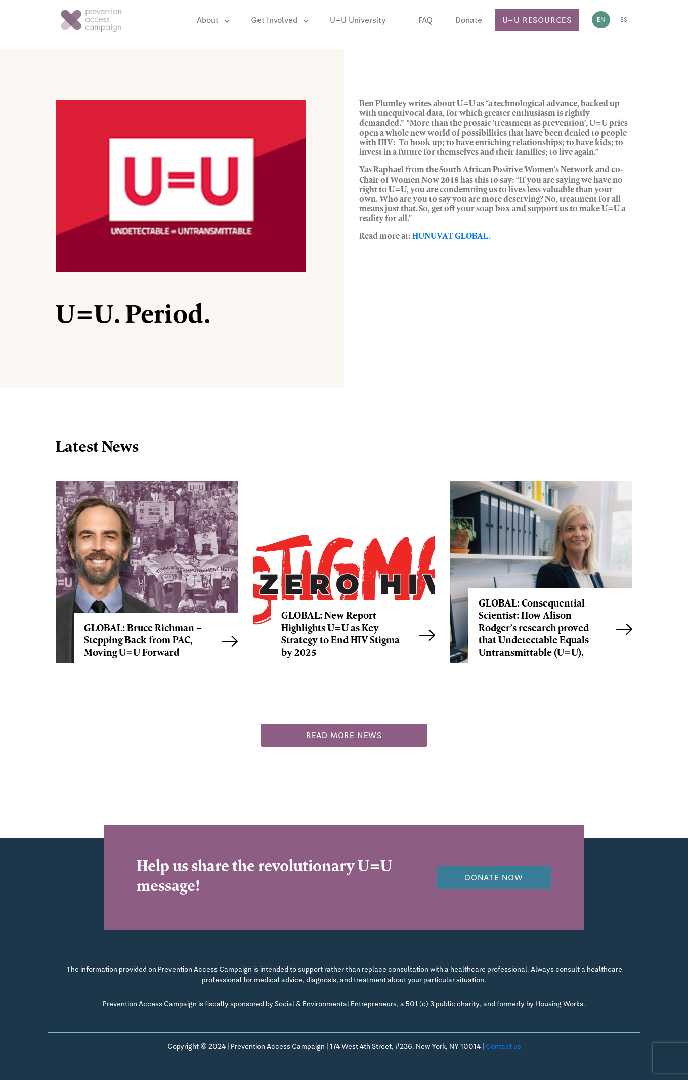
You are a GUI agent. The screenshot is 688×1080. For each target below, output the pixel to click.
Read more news (344, 735)
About (208, 20)
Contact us (503, 1046)
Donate (468, 20)
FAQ (425, 20)
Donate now (494, 877)
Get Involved (274, 20)
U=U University (358, 20)
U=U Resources (537, 20)
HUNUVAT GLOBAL (450, 237)
